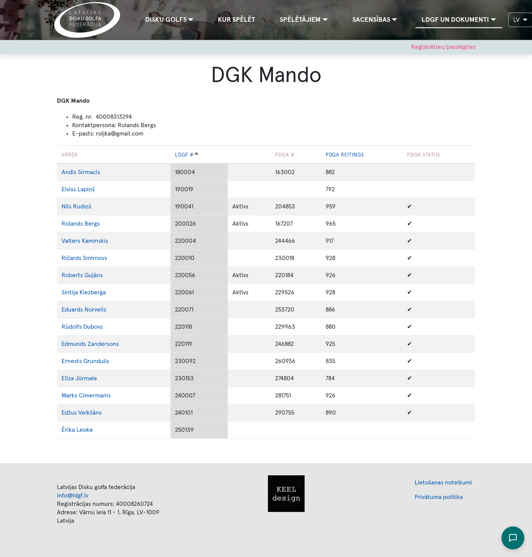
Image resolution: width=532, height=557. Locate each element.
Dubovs (93, 327)
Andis (69, 172)
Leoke (84, 430)
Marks (70, 395)
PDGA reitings (345, 155)
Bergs (92, 224)
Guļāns (93, 275)
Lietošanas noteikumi (443, 483)
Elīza (68, 378)
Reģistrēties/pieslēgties (443, 47)
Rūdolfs (72, 327)
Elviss (69, 189)
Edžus (69, 413)
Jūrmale (86, 378)
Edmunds (75, 344)
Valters (71, 241)
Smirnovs (95, 258)
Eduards (72, 310)
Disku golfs (166, 19)
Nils (66, 206)
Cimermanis (95, 395)
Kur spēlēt (236, 19)
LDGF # (187, 155)
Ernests (72, 361)
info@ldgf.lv (72, 495)
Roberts (72, 275)
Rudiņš (82, 206)
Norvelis (95, 310)
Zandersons (103, 344)
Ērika (68, 430)
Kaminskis (95, 241)
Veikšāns (90, 413)
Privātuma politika (439, 497)
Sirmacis (89, 172)
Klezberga (92, 292)
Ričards (71, 258)
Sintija (70, 292)
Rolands (72, 224)
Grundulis (96, 361)
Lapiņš (86, 189)
